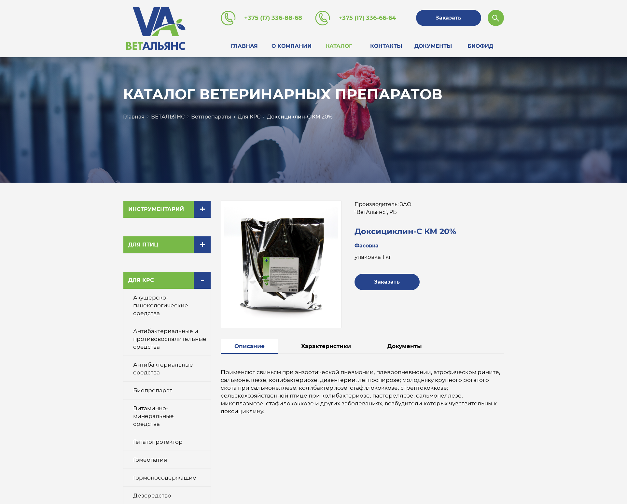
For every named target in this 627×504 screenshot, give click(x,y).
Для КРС (249, 115)
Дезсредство (152, 493)
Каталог (339, 45)
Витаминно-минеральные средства (153, 414)
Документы (433, 45)
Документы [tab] (404, 344)
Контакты (386, 45)
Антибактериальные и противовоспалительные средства (169, 337)
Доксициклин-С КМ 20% (299, 115)
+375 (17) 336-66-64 (367, 17)
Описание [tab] (249, 344)
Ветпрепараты (211, 115)
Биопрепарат (152, 388)
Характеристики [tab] (326, 344)
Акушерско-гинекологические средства (160, 303)
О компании (292, 45)
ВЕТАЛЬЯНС (168, 115)
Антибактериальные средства (163, 366)
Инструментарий (156, 207)
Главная (244, 45)
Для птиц (143, 243)
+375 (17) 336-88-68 (273, 17)
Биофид (480, 45)
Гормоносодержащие (164, 475)
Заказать (449, 18)
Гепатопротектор (158, 440)
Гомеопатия (150, 458)
